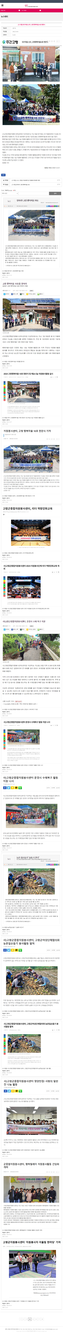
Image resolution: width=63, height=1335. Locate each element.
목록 (3, 175)
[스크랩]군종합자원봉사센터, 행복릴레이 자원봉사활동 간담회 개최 (22, 1230)
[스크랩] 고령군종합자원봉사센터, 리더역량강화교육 (18, 553)
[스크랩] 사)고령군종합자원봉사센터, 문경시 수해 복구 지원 (20, 709)
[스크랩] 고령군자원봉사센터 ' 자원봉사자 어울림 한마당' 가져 (20, 1301)
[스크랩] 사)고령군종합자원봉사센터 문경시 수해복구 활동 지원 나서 (22, 765)
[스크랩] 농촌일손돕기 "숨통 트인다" (13, 927)
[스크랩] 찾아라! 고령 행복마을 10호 (13, 271)
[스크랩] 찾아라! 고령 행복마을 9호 (21, 184)
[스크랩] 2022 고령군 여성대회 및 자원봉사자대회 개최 (26, 180)
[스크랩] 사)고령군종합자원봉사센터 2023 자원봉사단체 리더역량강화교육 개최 (25, 608)
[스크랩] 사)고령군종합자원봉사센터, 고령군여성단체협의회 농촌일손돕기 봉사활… (27, 1011)
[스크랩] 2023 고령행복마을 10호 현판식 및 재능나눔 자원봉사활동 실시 (23, 417)
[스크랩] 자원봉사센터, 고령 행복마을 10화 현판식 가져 (18, 496)
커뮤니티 (3, 10)
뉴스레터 (24, 10)
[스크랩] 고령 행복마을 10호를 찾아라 (13, 361)
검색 (55, 193)
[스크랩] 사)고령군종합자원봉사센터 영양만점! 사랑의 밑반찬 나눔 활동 (23, 1150)
